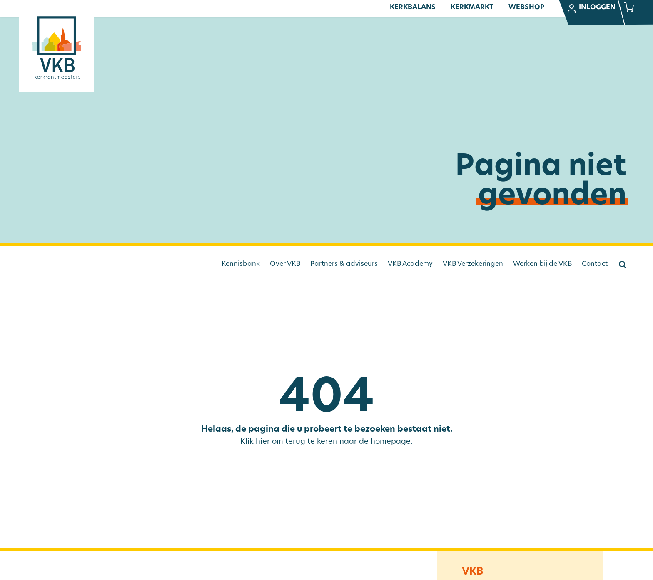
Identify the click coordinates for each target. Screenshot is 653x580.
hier (263, 442)
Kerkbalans (413, 7)
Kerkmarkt (472, 7)
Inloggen (591, 8)
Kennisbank (241, 264)
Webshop (526, 7)
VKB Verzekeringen (473, 264)
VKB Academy (410, 264)
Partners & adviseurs (344, 264)
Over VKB (285, 264)
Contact (595, 264)
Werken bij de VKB (542, 264)
